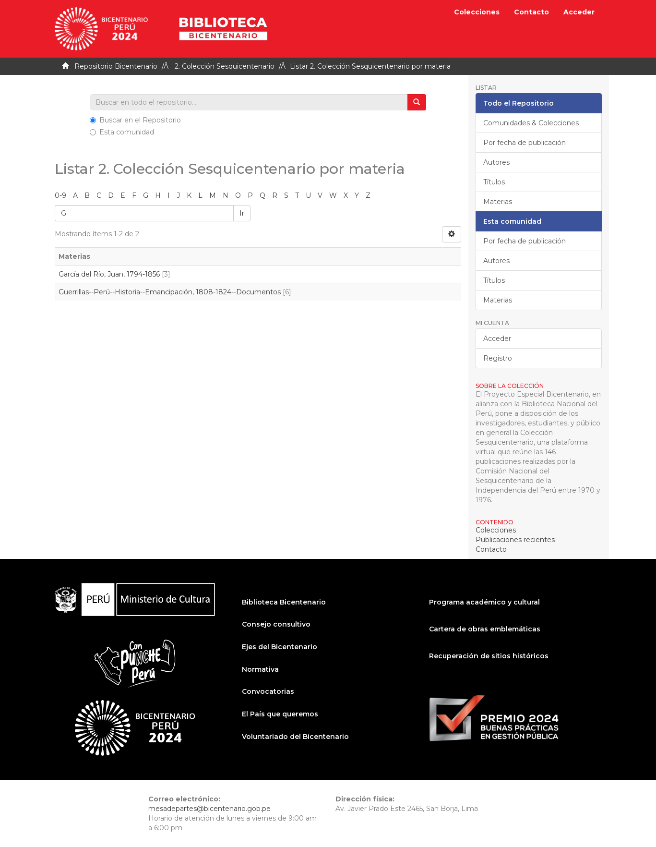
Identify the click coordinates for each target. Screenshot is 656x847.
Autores (496, 162)
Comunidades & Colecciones (531, 123)
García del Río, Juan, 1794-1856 (109, 274)
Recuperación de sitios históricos (489, 656)
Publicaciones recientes (515, 539)
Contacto (531, 12)
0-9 (60, 195)
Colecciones (477, 12)
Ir (241, 213)
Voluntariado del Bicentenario (295, 736)
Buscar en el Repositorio (135, 120)
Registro (497, 358)
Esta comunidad (122, 132)
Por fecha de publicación (524, 142)
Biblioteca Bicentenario (284, 602)
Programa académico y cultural (484, 602)
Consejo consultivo (276, 624)
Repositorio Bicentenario (115, 66)
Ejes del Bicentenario (279, 646)
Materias (497, 201)
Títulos (494, 182)
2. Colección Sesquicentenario (224, 66)
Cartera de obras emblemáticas (484, 629)
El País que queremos (280, 714)
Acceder (497, 338)
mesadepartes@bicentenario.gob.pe (209, 808)
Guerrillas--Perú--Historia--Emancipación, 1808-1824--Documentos (170, 292)
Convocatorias (268, 691)
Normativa (260, 669)
